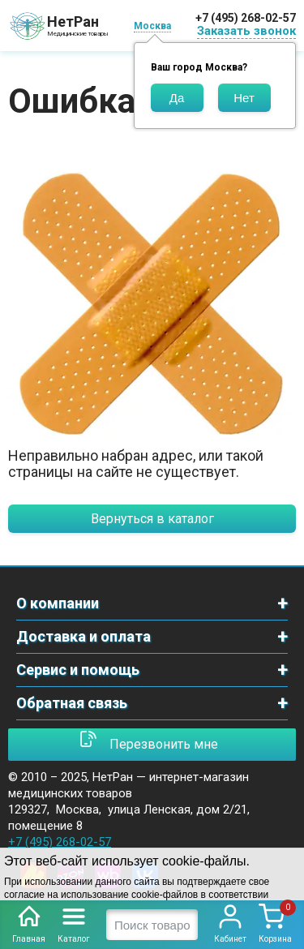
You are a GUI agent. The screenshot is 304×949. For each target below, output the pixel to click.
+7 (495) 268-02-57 (245, 18)
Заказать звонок (246, 31)
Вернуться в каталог (152, 518)
